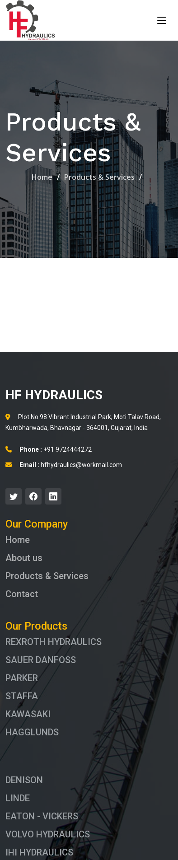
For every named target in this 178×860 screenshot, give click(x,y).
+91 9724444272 (48, 449)
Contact (21, 593)
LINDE (17, 798)
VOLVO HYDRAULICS (47, 834)
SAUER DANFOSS (40, 659)
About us (23, 557)
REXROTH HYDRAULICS (53, 641)
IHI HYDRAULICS (39, 852)
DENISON (24, 780)
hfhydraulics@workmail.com (63, 464)
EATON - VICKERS (41, 816)
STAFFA (21, 696)
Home (42, 177)
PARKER (21, 677)
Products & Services (99, 177)
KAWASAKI (28, 714)
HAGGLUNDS (32, 732)
